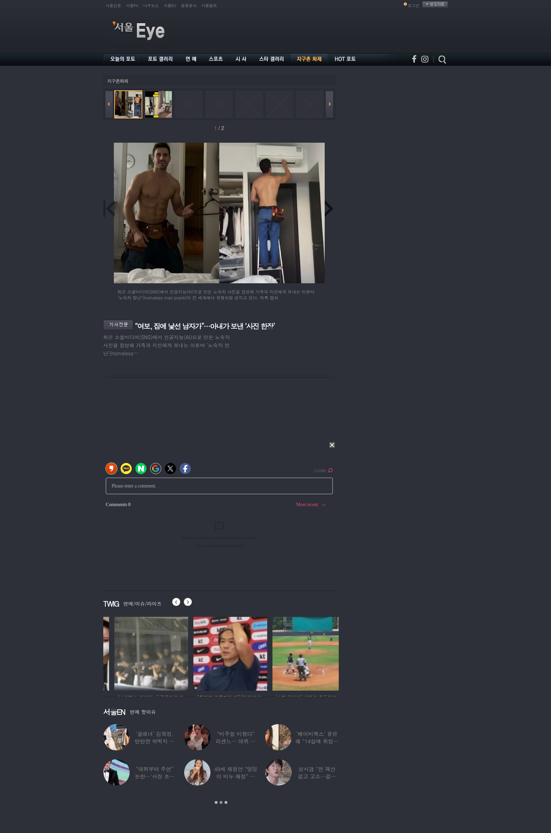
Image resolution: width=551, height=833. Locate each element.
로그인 (414, 5)
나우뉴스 (151, 5)
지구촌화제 (117, 81)
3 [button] (226, 802)
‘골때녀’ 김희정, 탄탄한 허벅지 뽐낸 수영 (155, 741)
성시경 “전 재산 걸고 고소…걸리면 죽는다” (317, 776)
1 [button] (216, 802)
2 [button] (221, 802)
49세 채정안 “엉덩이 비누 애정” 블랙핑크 (236, 776)
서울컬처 (209, 5)
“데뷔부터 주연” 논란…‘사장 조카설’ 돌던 (155, 776)
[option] (140, 653)
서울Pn (132, 5)
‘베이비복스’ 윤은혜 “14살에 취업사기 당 (316, 741)
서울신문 (113, 5)
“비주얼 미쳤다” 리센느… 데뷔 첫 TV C (236, 741)
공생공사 (188, 5)
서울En (170, 5)
